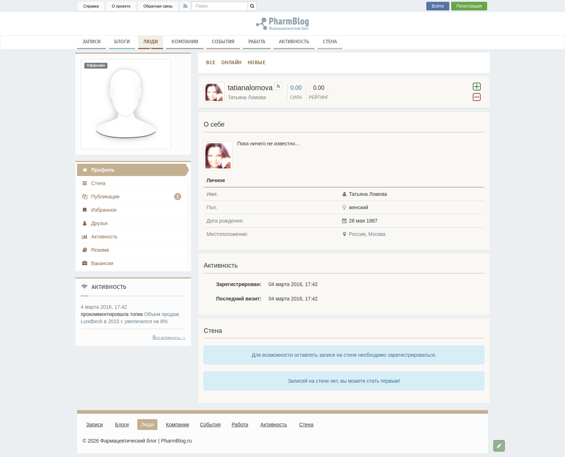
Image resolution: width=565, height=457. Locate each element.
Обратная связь (158, 6)
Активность (294, 42)
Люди (150, 43)
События (223, 42)
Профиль (98, 170)
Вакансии (97, 263)
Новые (257, 63)
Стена (330, 42)
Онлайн (231, 63)
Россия (357, 234)
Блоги (122, 42)
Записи (92, 42)
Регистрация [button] (469, 6)
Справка (91, 6)
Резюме (95, 250)
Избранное (99, 210)
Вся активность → (169, 337)
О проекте (121, 6)
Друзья (94, 223)
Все (210, 63)
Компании (185, 42)
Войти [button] (438, 6)
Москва (377, 234)
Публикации (131, 196)
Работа (256, 42)
